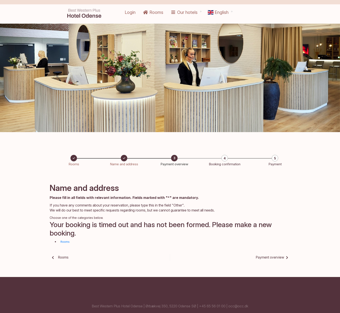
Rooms (153, 12)
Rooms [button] (65, 241)
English (218, 12)
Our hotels (184, 12)
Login (130, 12)
